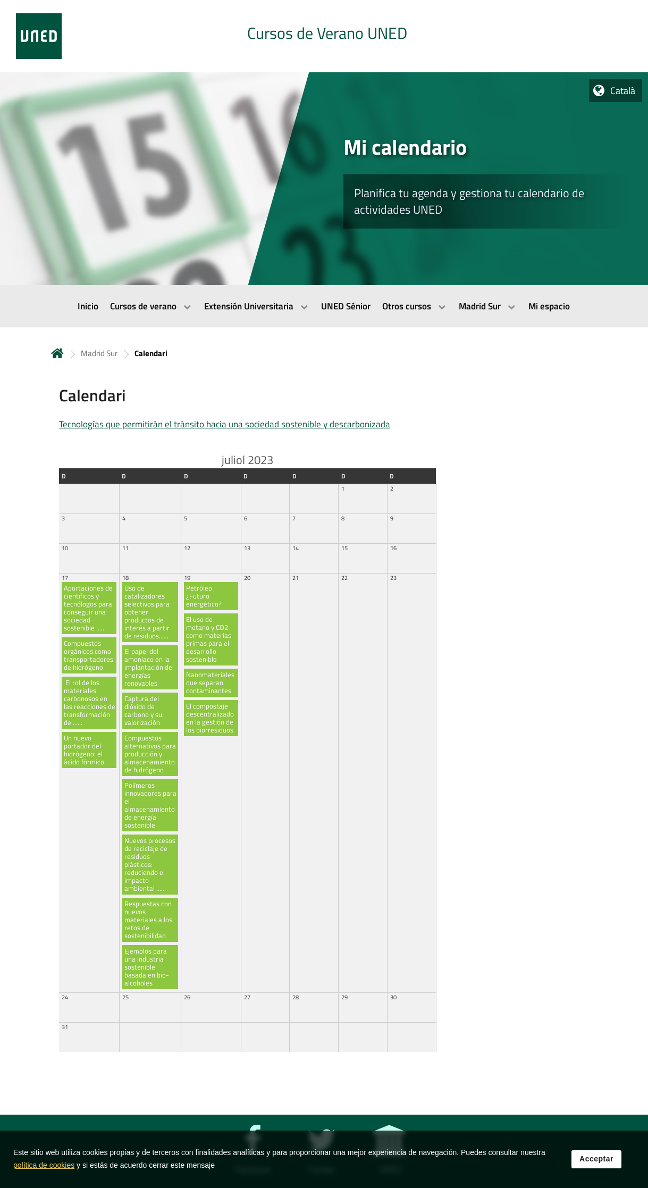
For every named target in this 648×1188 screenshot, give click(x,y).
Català (622, 90)
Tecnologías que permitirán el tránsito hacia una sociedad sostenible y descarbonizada (224, 424)
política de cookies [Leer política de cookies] (43, 1171)
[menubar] (324, 306)
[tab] (324, 36)
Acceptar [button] (596, 1164)
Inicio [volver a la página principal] (57, 353)
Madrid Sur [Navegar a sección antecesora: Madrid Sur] (99, 353)
